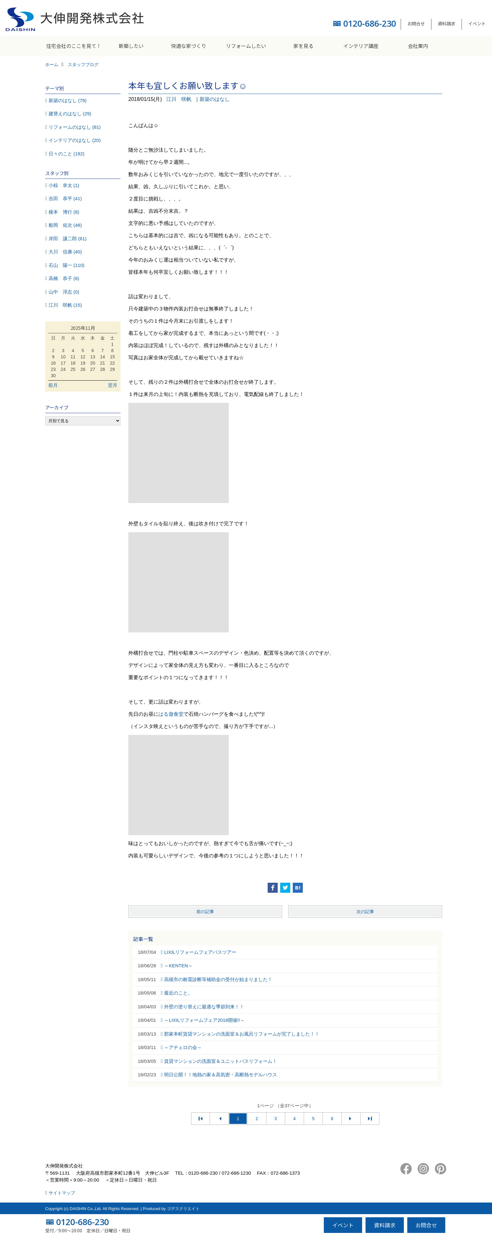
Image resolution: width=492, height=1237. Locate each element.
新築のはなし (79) (68, 100)
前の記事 (205, 911)
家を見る (303, 45)
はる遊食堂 (171, 714)
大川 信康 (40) (65, 251)
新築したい (131, 45)
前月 (53, 385)
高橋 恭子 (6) (64, 278)
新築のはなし (215, 99)
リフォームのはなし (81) (75, 127)
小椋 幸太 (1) (64, 185)
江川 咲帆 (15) (65, 305)
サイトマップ (62, 1192)
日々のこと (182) (66, 153)
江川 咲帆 (178, 99)
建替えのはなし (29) (70, 113)
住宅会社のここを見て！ (73, 45)
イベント (477, 23)
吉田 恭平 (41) (65, 198)
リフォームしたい (246, 45)
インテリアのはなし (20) (75, 140)
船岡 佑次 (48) (65, 225)
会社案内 (418, 45)
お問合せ (416, 23)
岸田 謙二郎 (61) (68, 238)
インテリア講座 (360, 45)
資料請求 (446, 23)
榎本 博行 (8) (64, 212)
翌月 (112, 385)
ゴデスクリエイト (183, 1208)
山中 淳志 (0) (64, 291)
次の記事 (365, 911)
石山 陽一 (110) (66, 265)
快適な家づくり (188, 45)
